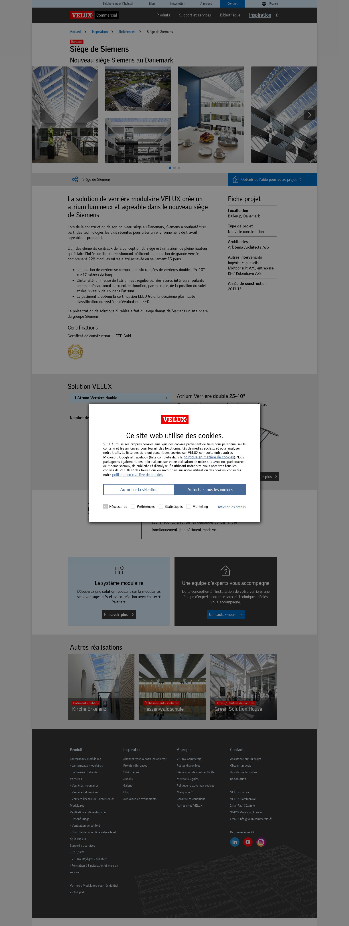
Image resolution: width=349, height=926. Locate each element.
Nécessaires (115, 506)
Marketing (197, 506)
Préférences (143, 506)
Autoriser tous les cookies (210, 489)
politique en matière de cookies (208, 456)
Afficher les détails (232, 507)
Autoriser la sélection (139, 489)
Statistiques (171, 506)
